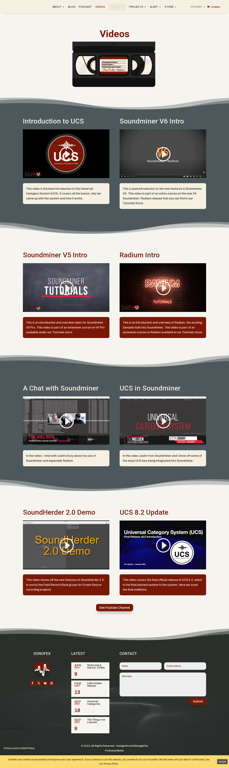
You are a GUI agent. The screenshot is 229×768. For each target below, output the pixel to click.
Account (196, 7)
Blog (71, 6)
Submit (198, 699)
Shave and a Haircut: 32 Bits (96, 664)
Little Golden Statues (94, 682)
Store (169, 6)
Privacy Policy (111, 763)
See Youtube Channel (114, 605)
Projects (136, 6)
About (56, 6)
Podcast (85, 6)
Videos (100, 6)
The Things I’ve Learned (96, 719)
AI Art (154, 6)
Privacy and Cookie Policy (19, 746)
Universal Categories (93, 700)
